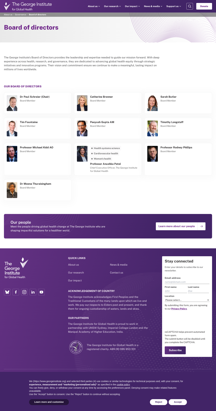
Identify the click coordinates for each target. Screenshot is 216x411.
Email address (172, 278)
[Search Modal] (189, 6)
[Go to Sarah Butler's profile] (178, 103)
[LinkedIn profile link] (33, 292)
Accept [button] (178, 402)
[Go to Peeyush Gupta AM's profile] (108, 128)
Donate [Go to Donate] (204, 6)
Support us (172, 6)
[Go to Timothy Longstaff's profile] (178, 128)
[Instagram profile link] (24, 292)
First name (171, 287)
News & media (152, 6)
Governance (20, 14)
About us (92, 6)
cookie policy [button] (123, 384)
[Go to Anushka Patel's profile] (108, 159)
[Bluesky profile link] (7, 292)
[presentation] (190, 320)
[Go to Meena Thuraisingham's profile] (37, 190)
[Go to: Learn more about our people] (180, 226)
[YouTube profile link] (41, 292)
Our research (111, 6)
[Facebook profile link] (15, 292)
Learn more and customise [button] (49, 402)
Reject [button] (158, 402)
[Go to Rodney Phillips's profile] (178, 159)
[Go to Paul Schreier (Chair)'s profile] (37, 103)
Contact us (116, 272)
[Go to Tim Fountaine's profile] (37, 128)
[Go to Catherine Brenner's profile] (108, 103)
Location (169, 296)
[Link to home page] (16, 268)
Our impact (131, 6)
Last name (193, 287)
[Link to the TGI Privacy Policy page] (179, 308)
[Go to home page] (28, 6)
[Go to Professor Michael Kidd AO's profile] (37, 159)
